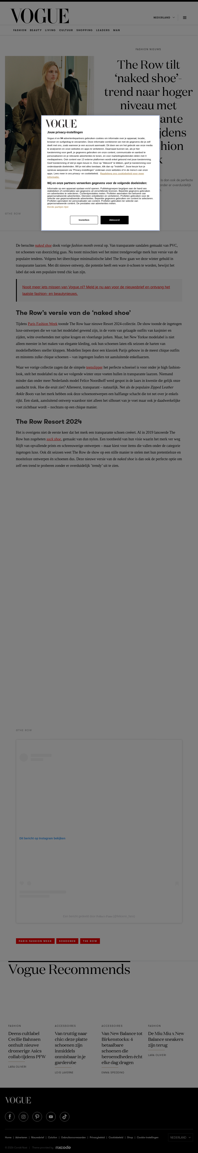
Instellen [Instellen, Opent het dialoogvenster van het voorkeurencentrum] (84, 220)
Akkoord (114, 220)
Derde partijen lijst (58, 207)
